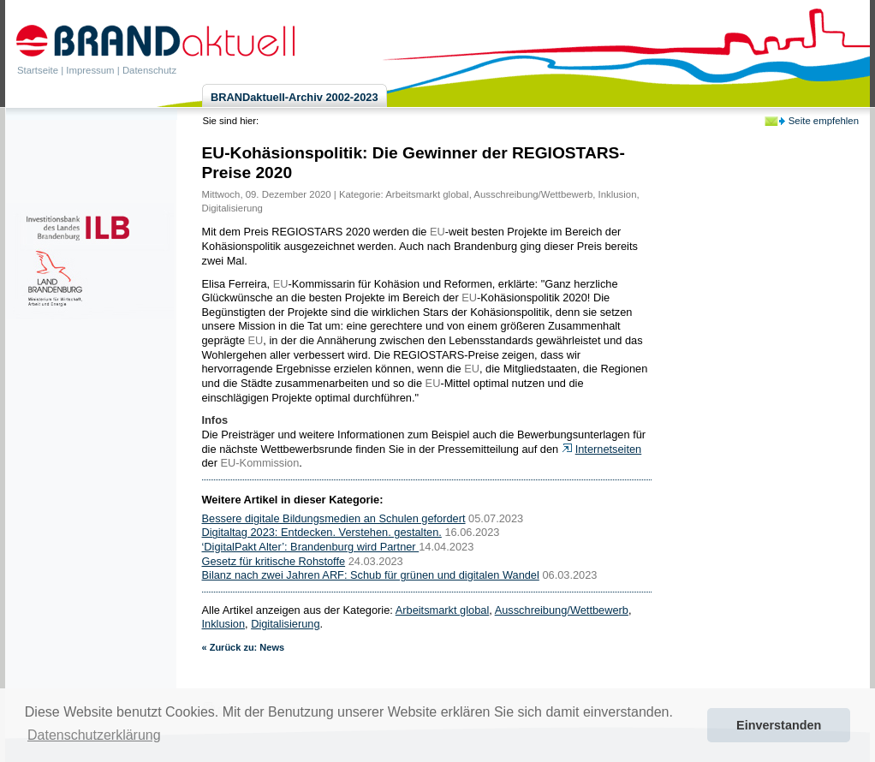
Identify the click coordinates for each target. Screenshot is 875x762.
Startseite (37, 70)
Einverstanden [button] (778, 725)
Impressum (90, 70)
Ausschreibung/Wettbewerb (532, 194)
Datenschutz (149, 70)
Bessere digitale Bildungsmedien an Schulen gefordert (334, 518)
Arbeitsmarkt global (426, 194)
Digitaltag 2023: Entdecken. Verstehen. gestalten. (322, 532)
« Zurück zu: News (243, 647)
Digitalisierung (232, 208)
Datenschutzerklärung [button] (94, 735)
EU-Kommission (260, 462)
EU (437, 231)
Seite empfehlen (824, 121)
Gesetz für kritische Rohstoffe (274, 561)
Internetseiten (608, 449)
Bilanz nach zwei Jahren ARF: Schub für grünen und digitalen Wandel (370, 575)
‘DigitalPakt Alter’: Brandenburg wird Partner (311, 546)
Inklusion (617, 194)
